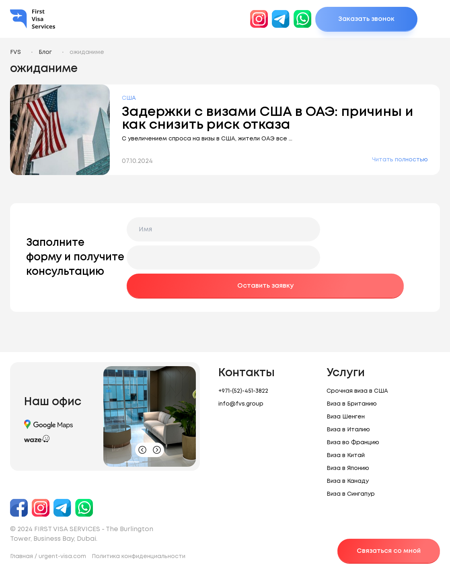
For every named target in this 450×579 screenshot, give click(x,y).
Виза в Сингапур (351, 494)
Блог (45, 52)
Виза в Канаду (348, 481)
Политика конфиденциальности (138, 556)
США (129, 98)
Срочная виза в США (357, 391)
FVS (15, 52)
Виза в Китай (346, 455)
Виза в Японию (348, 468)
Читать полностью (400, 159)
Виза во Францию (353, 442)
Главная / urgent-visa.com (48, 556)
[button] (157, 450)
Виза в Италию (348, 429)
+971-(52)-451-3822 (243, 391)
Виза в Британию (352, 404)
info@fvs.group (240, 404)
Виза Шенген (346, 416)
